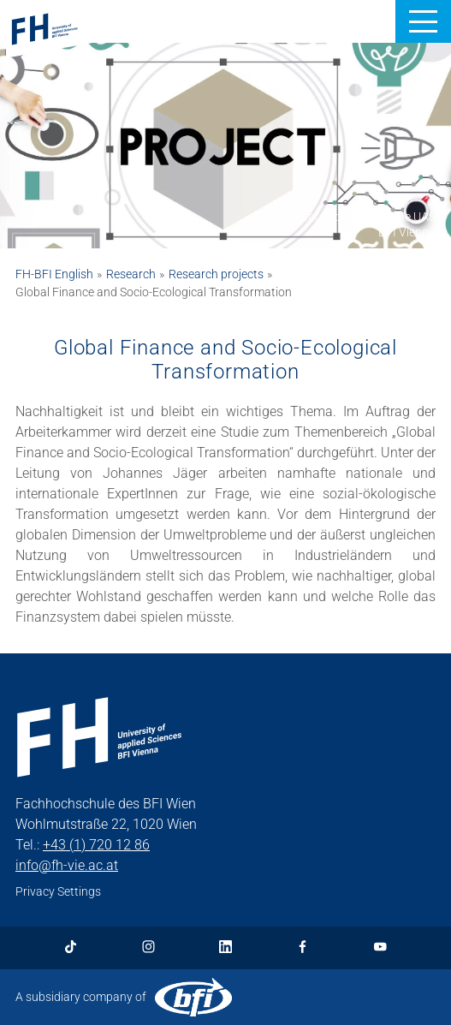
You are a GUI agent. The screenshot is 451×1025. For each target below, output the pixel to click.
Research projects (216, 274)
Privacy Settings (58, 891)
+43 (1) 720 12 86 (96, 845)
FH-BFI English (54, 274)
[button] (423, 21)
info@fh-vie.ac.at (66, 865)
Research (131, 274)
